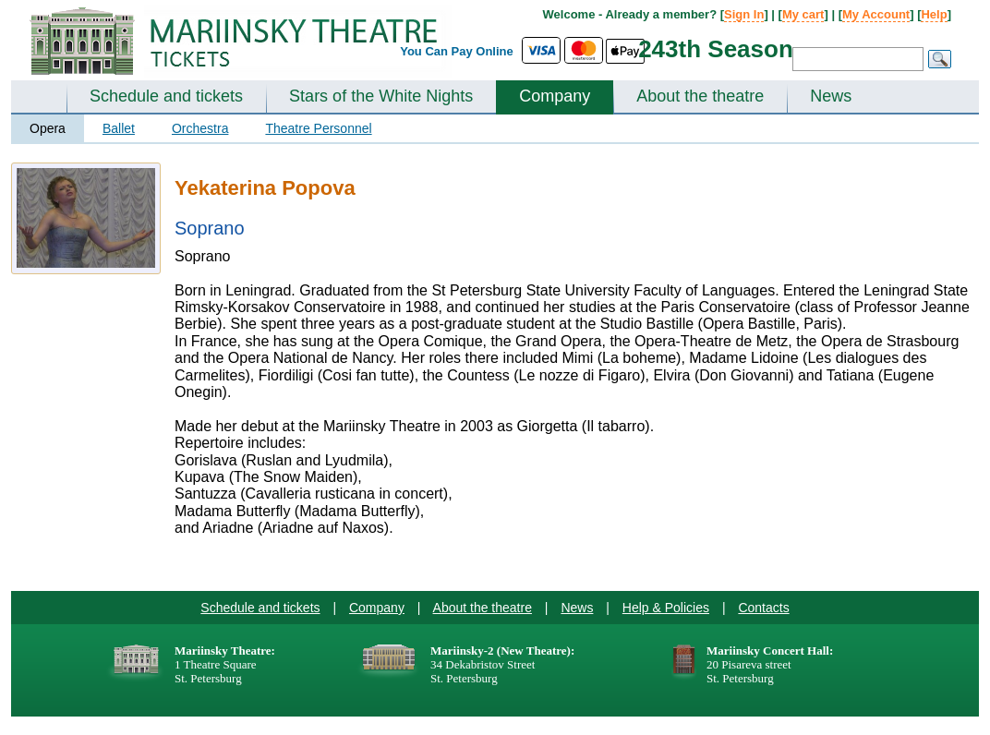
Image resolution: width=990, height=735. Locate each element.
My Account (876, 14)
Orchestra (200, 128)
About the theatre (700, 96)
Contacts (763, 607)
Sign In (744, 14)
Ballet (119, 128)
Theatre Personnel (318, 128)
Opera (48, 128)
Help (934, 14)
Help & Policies (665, 607)
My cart (803, 14)
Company (554, 96)
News (830, 96)
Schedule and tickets (166, 96)
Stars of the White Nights (381, 96)
